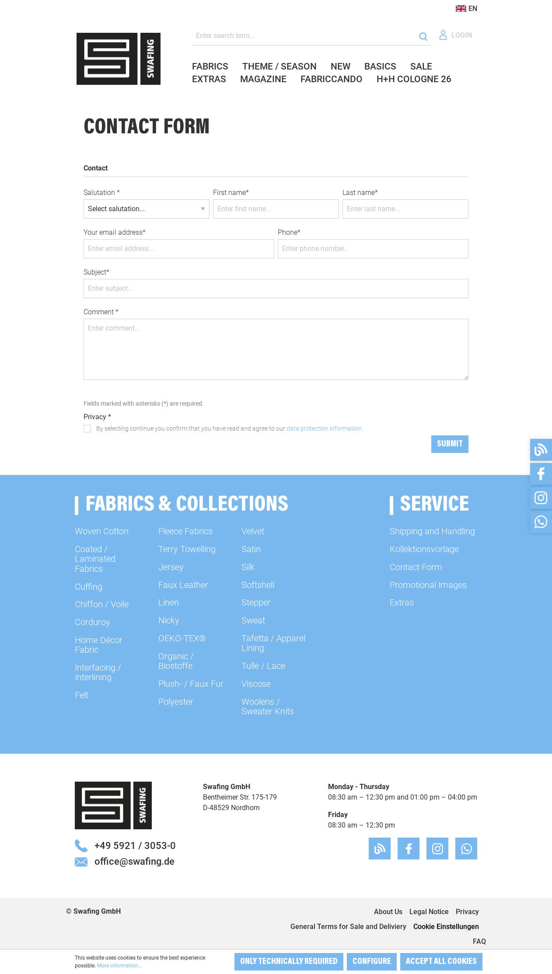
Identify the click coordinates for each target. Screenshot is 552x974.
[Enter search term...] (303, 36)
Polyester (175, 701)
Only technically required (289, 961)
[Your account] (455, 35)
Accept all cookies (441, 961)
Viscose (256, 683)
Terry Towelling (187, 549)
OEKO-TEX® (182, 638)
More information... (119, 966)
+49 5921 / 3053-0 (135, 845)
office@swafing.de (134, 861)
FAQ (479, 941)
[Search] (423, 36)
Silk (248, 567)
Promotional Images (428, 585)
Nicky (168, 620)
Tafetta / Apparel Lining (273, 643)
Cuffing (88, 586)
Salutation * (102, 192)
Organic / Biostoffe (176, 661)
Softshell (257, 585)
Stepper (256, 602)
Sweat (253, 620)
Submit (450, 444)
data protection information (324, 428)
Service (434, 505)
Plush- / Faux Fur (191, 683)
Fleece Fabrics (185, 531)
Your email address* (115, 232)
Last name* (360, 192)
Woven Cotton (102, 531)
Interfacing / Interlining (98, 672)
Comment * (101, 312)
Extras (402, 602)
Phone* (289, 232)
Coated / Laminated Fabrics (95, 559)
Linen (168, 602)
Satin (251, 549)
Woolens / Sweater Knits (267, 706)
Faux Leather (183, 585)
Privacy (467, 912)
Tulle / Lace (263, 666)
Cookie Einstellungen (446, 926)
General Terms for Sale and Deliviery (348, 926)
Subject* (96, 272)
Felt (81, 695)
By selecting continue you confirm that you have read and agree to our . (229, 428)
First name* (231, 192)
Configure (372, 961)
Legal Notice (429, 912)
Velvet (252, 531)
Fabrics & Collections (186, 505)
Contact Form (416, 567)
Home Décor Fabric (98, 645)
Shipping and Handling (432, 531)
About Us (388, 912)
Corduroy (92, 622)
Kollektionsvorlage (424, 549)
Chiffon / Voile (102, 604)
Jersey (171, 567)
